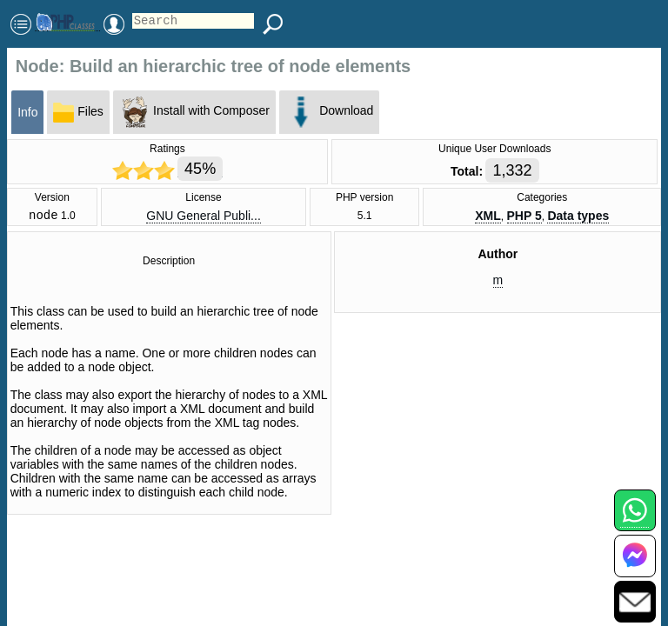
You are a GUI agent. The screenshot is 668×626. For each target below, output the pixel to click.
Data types (578, 217)
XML (488, 217)
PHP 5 (524, 217)
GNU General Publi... (203, 217)
